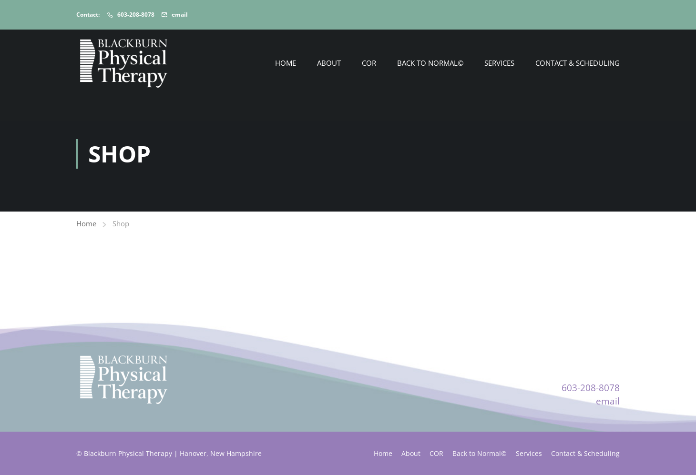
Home (285, 63)
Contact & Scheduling (577, 63)
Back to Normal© (430, 63)
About (329, 63)
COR (369, 63)
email (180, 14)
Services (499, 63)
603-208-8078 (135, 14)
